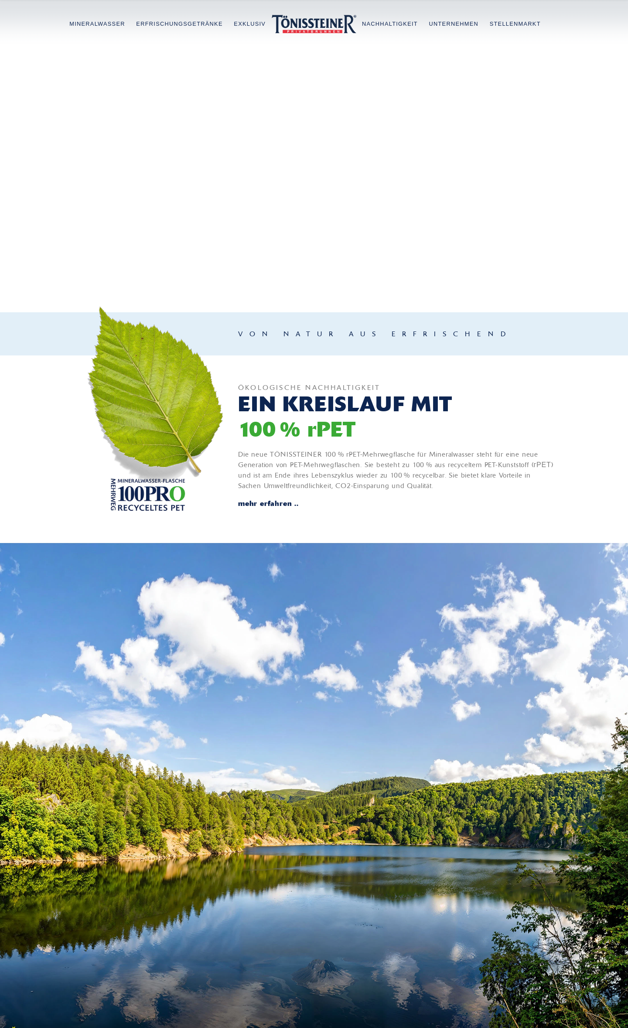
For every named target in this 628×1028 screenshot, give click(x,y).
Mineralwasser (97, 23)
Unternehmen (453, 23)
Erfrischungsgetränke (179, 23)
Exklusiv (250, 23)
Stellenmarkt (515, 23)
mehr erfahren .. (268, 503)
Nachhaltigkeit (390, 23)
